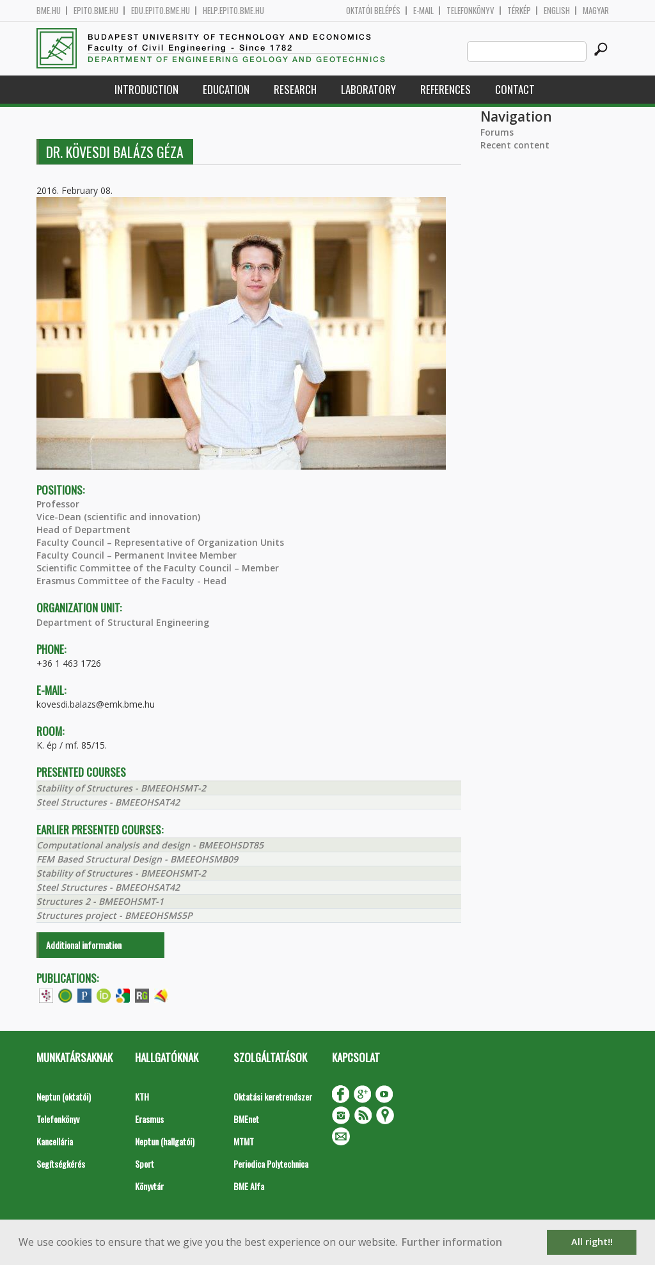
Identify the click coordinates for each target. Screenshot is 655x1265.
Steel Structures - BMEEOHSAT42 (108, 802)
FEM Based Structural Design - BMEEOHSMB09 (137, 859)
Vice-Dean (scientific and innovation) (118, 517)
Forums (497, 132)
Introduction (146, 89)
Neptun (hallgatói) (164, 1141)
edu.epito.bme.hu (160, 10)
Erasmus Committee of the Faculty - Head (131, 581)
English (557, 10)
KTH (142, 1096)
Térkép (519, 10)
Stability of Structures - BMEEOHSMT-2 (121, 788)
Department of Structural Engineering (122, 622)
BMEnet (246, 1119)
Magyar (596, 10)
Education (226, 89)
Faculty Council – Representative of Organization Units (160, 542)
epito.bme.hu (96, 10)
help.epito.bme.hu (233, 10)
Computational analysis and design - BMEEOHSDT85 (150, 845)
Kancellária (54, 1141)
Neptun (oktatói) (63, 1096)
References (445, 89)
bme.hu (48, 10)
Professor (57, 504)
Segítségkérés (60, 1163)
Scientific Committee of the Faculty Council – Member (157, 568)
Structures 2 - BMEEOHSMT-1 (100, 901)
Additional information (84, 944)
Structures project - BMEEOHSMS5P (114, 915)
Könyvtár (149, 1186)
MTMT (243, 1141)
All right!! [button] (592, 1242)
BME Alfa (248, 1186)
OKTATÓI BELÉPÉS (373, 10)
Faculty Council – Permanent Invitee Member (136, 555)
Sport (144, 1163)
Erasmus (149, 1119)
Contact (515, 89)
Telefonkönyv (470, 10)
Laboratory (368, 89)
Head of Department (83, 529)
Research (295, 89)
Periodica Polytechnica (270, 1163)
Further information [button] (452, 1242)
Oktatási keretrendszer (272, 1096)
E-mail (423, 10)
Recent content (514, 145)
